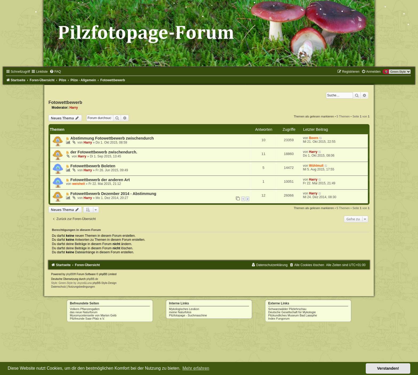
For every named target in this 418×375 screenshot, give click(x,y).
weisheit (78, 184)
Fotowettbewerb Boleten (92, 166)
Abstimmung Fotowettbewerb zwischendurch (112, 138)
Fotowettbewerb (65, 102)
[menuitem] (55, 72)
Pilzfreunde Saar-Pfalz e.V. (87, 318)
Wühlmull (316, 166)
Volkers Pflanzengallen (84, 309)
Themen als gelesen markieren (314, 116)
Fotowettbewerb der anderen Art (100, 180)
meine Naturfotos (180, 312)
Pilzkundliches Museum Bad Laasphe (292, 315)
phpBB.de (92, 279)
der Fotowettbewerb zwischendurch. (103, 152)
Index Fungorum (279, 318)
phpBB (70, 274)
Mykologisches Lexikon (184, 309)
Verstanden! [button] (388, 368)
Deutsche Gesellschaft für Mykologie (292, 312)
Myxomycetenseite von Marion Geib (93, 315)
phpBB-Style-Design (104, 283)
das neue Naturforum (83, 312)
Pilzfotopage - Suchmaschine (188, 315)
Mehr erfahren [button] (195, 368)
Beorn (313, 138)
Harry (73, 107)
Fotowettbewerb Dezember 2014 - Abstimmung (113, 193)
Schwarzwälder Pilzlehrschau (287, 309)
